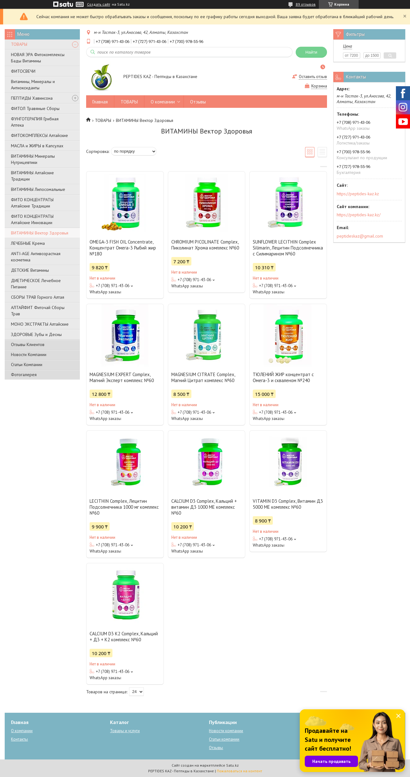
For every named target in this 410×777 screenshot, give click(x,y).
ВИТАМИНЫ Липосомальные (38, 189)
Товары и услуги (125, 730)
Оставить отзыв (313, 76)
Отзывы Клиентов (27, 344)
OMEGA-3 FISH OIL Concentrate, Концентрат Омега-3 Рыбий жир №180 (123, 248)
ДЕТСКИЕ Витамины (30, 270)
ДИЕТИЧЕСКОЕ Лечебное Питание (36, 284)
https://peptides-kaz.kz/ (359, 215)
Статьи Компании (26, 364)
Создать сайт (98, 4)
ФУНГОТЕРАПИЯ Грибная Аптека (35, 122)
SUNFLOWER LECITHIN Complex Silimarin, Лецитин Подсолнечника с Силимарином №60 (288, 248)
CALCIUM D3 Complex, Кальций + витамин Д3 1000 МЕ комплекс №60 (204, 507)
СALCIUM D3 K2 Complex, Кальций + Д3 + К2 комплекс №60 (124, 637)
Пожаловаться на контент (239, 771)
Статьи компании (224, 739)
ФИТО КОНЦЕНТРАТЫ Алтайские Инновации (32, 219)
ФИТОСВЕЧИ (23, 71)
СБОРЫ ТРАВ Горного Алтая (37, 297)
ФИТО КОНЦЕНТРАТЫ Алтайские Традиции (32, 203)
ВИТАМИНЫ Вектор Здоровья (39, 233)
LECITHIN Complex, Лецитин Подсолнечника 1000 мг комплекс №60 (124, 507)
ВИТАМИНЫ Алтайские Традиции (32, 176)
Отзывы (198, 101)
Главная (100, 101)
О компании (163, 101)
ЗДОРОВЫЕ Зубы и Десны (36, 334)
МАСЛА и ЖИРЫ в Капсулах (37, 146)
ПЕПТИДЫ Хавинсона (32, 98)
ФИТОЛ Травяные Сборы (35, 108)
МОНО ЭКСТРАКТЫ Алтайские (40, 324)
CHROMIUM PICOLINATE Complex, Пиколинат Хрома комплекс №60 (205, 245)
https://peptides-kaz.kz (358, 194)
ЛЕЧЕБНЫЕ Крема (28, 243)
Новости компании (226, 730)
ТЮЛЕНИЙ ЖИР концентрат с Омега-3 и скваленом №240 (283, 377)
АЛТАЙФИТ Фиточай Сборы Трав (38, 311)
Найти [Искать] (311, 52)
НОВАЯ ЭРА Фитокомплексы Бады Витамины (38, 58)
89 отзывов (306, 4)
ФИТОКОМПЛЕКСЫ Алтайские (39, 135)
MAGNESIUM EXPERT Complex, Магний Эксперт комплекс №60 (122, 377)
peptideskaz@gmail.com (360, 236)
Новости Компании (28, 354)
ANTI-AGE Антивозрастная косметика (35, 257)
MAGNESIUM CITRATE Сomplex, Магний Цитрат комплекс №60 (203, 377)
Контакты (19, 739)
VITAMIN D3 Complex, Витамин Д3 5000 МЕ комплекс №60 (288, 504)
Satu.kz (232, 765)
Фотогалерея (24, 374)
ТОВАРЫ (19, 44)
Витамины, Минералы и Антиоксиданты (33, 85)
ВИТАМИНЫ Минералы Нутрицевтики (33, 159)
